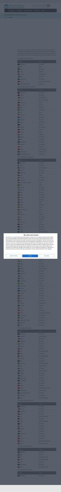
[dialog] (30, 246)
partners (13, 237)
